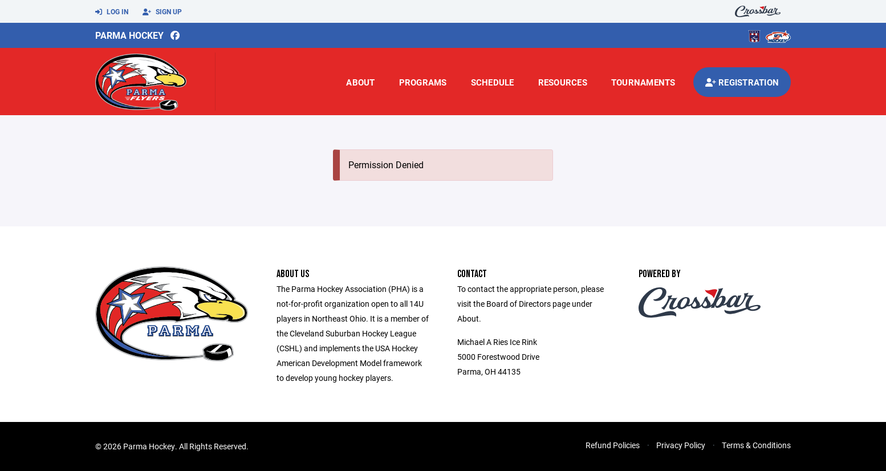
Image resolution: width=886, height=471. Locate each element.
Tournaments (643, 82)
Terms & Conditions (756, 445)
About (360, 82)
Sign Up (162, 12)
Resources (562, 82)
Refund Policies (613, 445)
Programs (423, 82)
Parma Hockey (129, 35)
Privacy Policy (680, 445)
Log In (111, 12)
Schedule (492, 82)
